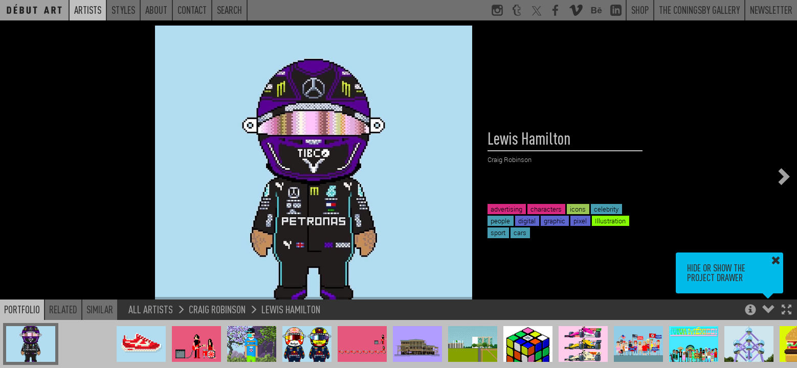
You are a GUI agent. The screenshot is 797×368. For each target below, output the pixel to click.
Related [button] (63, 309)
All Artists (150, 309)
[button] (786, 310)
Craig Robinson (217, 309)
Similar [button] (99, 309)
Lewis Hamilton (290, 309)
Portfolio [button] (22, 309)
